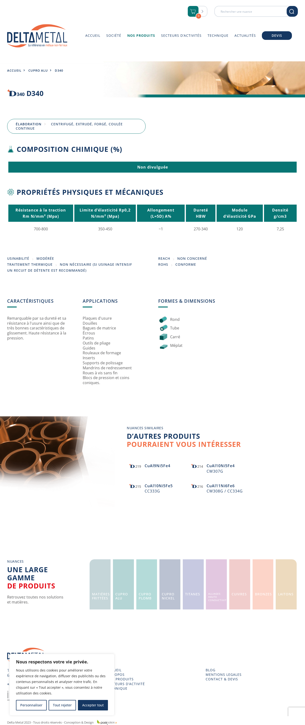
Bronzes (263, 594)
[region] (62, 684)
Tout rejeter (62, 705)
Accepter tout (93, 705)
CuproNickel (168, 596)
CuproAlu (121, 596)
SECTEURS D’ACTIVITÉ (126, 684)
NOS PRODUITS (120, 679)
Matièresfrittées (101, 596)
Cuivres (239, 594)
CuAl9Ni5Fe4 (157, 465)
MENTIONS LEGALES (224, 674)
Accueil (14, 70)
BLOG (210, 670)
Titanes (192, 594)
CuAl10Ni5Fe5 (159, 485)
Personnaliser (31, 705)
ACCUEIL (114, 670)
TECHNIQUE (117, 688)
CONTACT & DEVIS (222, 679)
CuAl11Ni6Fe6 (221, 485)
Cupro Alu (38, 70)
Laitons (286, 594)
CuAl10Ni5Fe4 (221, 465)
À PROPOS (116, 674)
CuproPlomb (145, 596)
